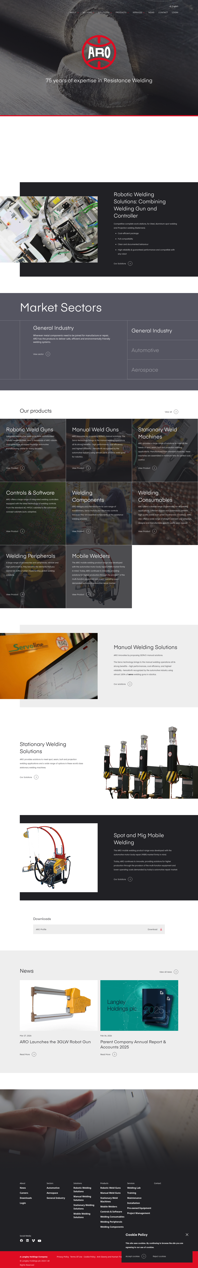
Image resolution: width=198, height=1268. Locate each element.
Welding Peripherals (111, 1221)
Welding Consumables (112, 1216)
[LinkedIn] (27, 1240)
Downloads (26, 1197)
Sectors (50, 1183)
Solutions (77, 1183)
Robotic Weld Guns (110, 1187)
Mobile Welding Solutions (81, 1215)
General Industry (56, 1197)
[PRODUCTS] (122, 12)
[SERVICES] (138, 12)
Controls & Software (111, 1211)
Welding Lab (134, 1187)
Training (131, 1192)
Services (131, 1183)
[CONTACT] (163, 12)
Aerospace (52, 1192)
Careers (24, 1192)
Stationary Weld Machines (109, 1199)
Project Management (138, 1213)
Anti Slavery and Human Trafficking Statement (117, 1256)
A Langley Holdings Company (34, 1256)
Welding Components (112, 1226)
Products (104, 1183)
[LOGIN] (175, 12)
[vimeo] (33, 1240)
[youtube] (39, 1240)
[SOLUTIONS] (105, 12)
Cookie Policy (89, 1256)
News (23, 1187)
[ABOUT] (74, 12)
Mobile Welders (108, 1206)
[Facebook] (21, 1240)
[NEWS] (151, 12)
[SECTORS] (88, 12)
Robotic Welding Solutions (82, 1189)
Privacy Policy (63, 1256)
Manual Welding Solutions (82, 1198)
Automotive (53, 1187)
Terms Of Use (76, 1256)
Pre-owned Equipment (139, 1208)
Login (23, 1203)
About (22, 1183)
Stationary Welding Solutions (83, 1207)
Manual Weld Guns (110, 1192)
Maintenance (134, 1197)
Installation (133, 1203)
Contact (157, 1183)
